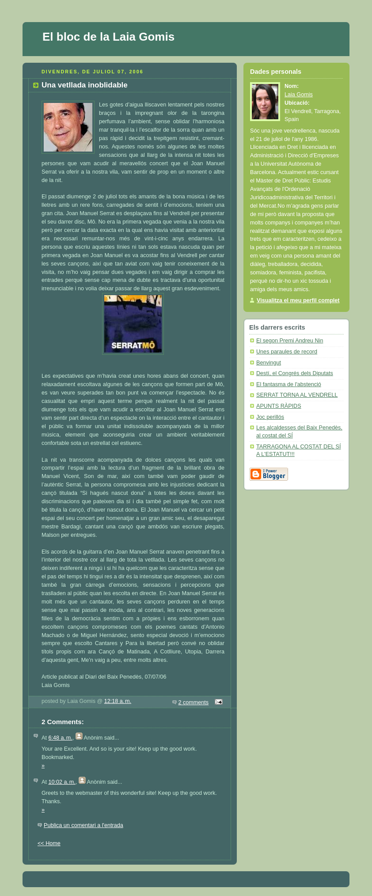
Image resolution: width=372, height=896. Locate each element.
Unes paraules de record (286, 352)
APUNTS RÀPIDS (278, 406)
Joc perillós (270, 417)
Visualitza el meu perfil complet (298, 300)
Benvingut (268, 363)
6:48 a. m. (60, 738)
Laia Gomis (299, 94)
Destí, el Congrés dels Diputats (294, 373)
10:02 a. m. (61, 782)
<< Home (49, 843)
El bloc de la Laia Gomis (108, 36)
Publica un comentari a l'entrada (83, 825)
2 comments (193, 702)
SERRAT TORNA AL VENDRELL (297, 395)
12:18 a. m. (117, 701)
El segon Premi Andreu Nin (289, 341)
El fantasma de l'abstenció (288, 384)
